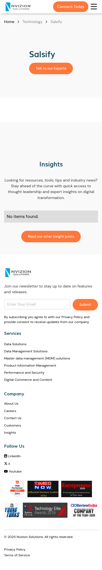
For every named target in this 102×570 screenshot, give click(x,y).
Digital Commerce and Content (28, 380)
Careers (10, 411)
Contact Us (12, 418)
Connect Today (70, 6)
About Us (11, 403)
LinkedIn (12, 456)
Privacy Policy (14, 549)
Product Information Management (30, 365)
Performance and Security (24, 372)
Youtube (12, 471)
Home (9, 21)
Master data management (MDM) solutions (37, 358)
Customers (12, 425)
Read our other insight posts (51, 236)
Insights (10, 432)
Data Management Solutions (26, 351)
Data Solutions (15, 344)
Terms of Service (17, 555)
